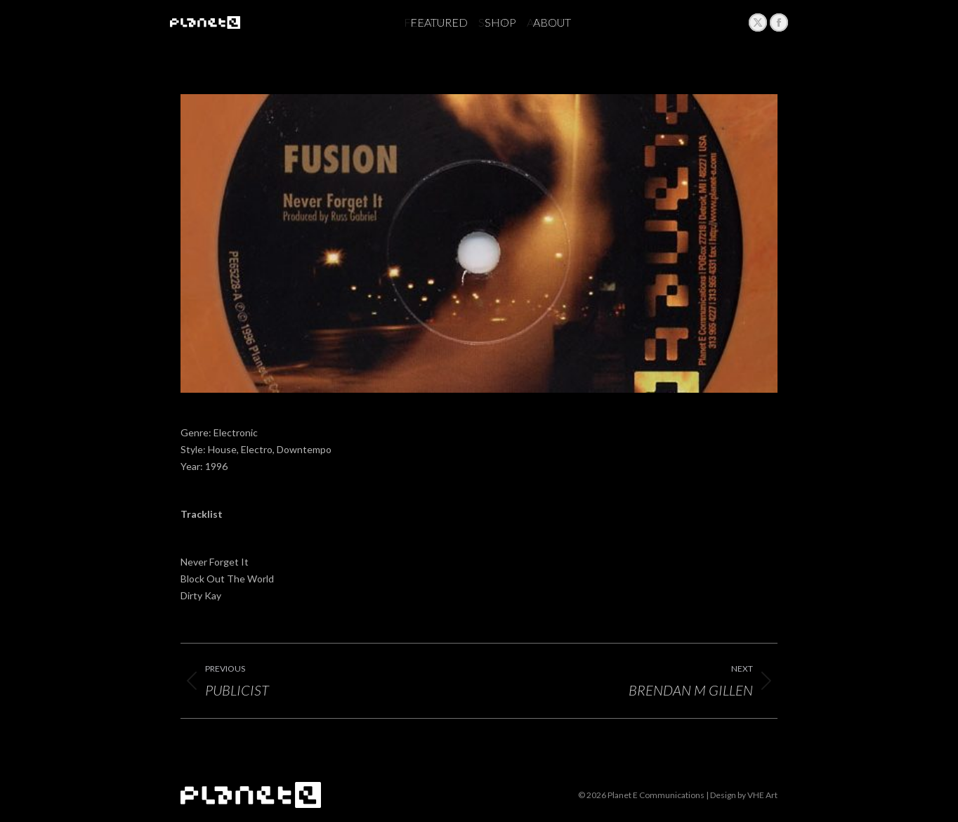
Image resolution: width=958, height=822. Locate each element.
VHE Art (762, 795)
